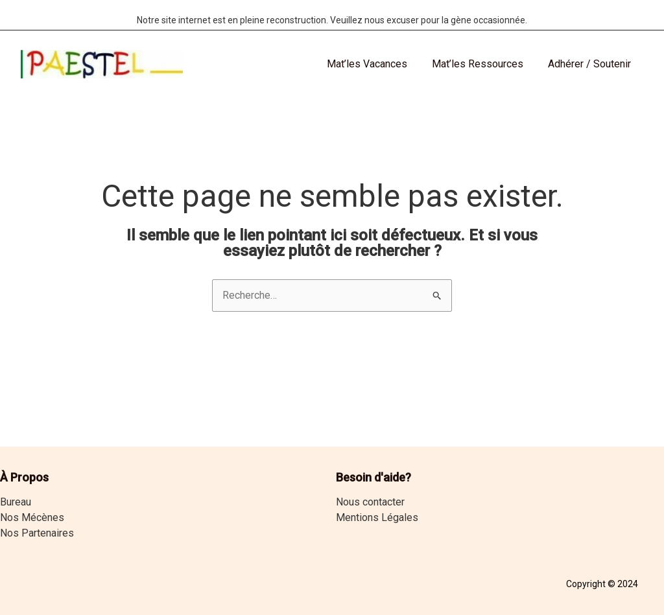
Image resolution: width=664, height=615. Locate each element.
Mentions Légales (377, 517)
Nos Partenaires (37, 533)
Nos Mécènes (32, 517)
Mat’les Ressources (483, 64)
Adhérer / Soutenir (591, 64)
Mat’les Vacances (377, 64)
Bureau (15, 502)
